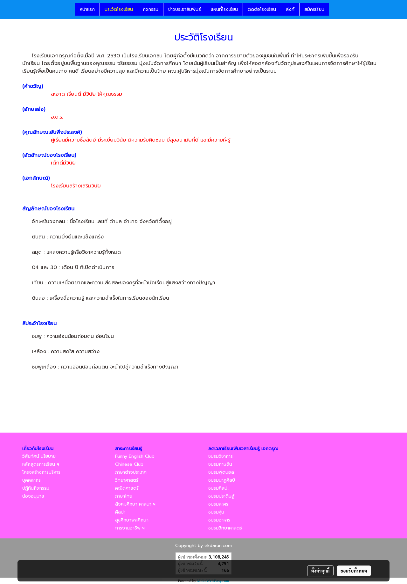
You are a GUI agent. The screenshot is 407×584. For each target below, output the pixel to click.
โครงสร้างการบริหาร (41, 472)
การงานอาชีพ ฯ (130, 528)
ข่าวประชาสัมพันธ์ (184, 9)
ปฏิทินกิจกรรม (35, 488)
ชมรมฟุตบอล (221, 472)
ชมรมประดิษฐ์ (221, 496)
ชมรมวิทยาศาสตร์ (225, 528)
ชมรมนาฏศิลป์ (221, 480)
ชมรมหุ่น (216, 512)
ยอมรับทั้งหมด (354, 570)
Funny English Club (135, 456)
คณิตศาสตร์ (127, 488)
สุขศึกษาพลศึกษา (131, 520)
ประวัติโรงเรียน (119, 9)
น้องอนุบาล (33, 496)
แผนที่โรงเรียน (224, 9)
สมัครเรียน (314, 9)
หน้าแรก (87, 9)
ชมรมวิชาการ (220, 456)
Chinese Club (129, 464)
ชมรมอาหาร (219, 520)
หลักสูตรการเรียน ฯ (40, 464)
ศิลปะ (120, 512)
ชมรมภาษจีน (220, 464)
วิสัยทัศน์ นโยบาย (39, 456)
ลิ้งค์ (290, 9)
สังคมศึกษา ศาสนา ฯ (135, 504)
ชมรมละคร (218, 504)
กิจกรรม (150, 9)
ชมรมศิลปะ (218, 488)
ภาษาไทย (123, 496)
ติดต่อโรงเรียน (262, 9)
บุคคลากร (31, 480)
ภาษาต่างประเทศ (131, 472)
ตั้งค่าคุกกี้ (320, 570)
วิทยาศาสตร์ (126, 480)
